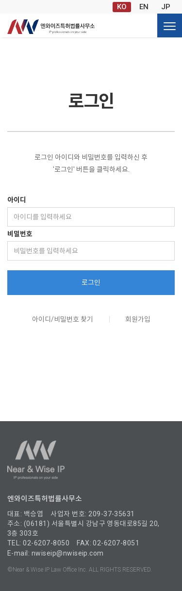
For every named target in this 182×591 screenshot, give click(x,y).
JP (165, 6)
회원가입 (137, 319)
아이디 (16, 200)
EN (144, 6)
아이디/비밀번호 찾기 (62, 319)
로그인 (91, 282)
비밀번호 (20, 234)
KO (122, 6)
